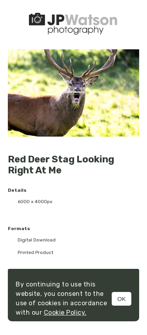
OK (121, 298)
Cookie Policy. (65, 312)
